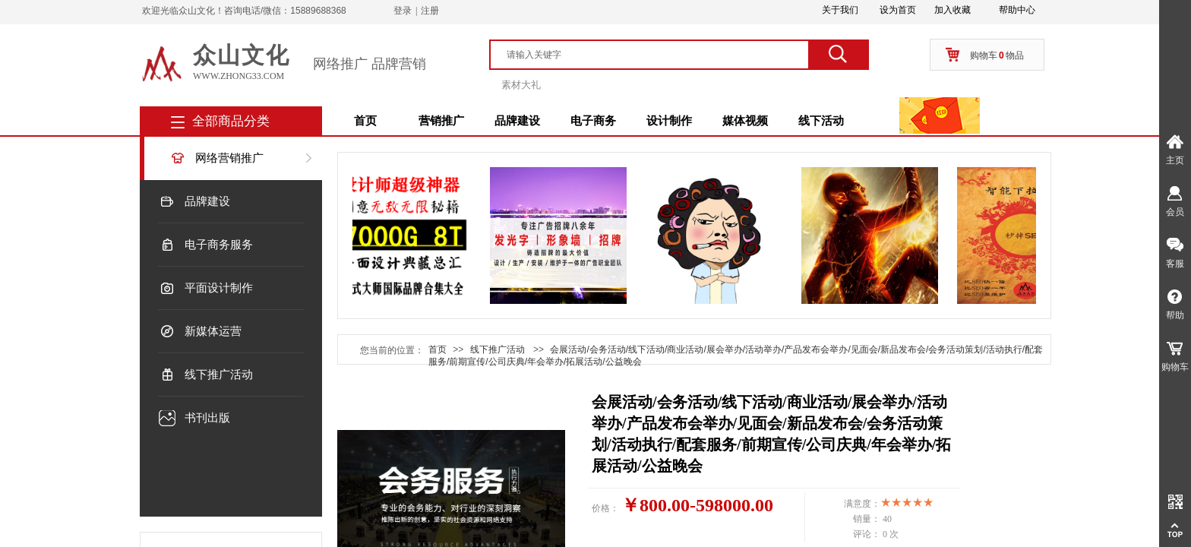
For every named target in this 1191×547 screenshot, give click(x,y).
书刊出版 (207, 418)
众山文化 (241, 55)
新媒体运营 (213, 331)
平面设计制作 (219, 288)
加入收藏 (952, 10)
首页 (365, 121)
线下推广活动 (219, 374)
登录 (402, 10)
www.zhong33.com (238, 76)
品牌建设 (517, 121)
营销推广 (441, 121)
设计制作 (669, 121)
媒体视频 (745, 121)
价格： (605, 508)
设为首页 (898, 10)
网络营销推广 (229, 158)
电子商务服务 (219, 245)
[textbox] (656, 54)
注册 (430, 10)
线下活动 (821, 121)
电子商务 (593, 121)
